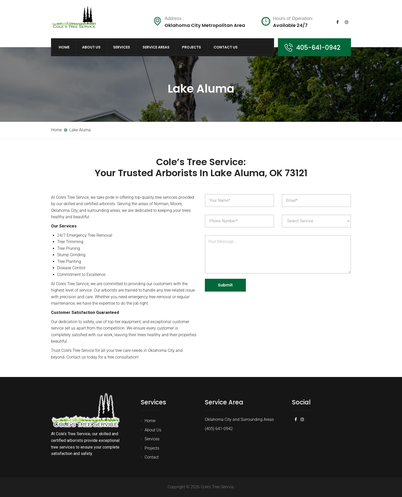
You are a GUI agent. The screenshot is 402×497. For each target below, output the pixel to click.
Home (64, 47)
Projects (191, 47)
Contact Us (226, 47)
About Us (91, 47)
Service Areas (156, 47)
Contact (152, 457)
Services (121, 47)
